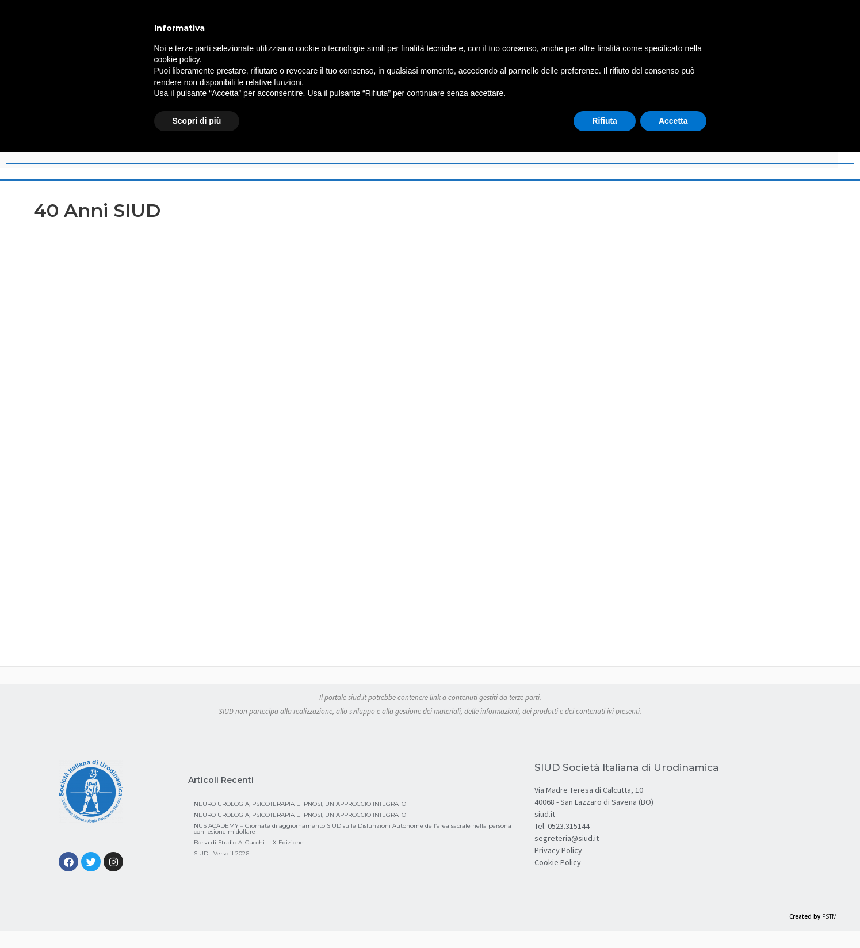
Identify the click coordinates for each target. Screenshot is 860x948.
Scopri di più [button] (197, 120)
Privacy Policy (558, 850)
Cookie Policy (557, 862)
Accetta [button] (673, 120)
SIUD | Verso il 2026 (221, 853)
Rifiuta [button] (604, 120)
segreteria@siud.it (566, 838)
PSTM (829, 916)
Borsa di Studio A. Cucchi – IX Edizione (249, 842)
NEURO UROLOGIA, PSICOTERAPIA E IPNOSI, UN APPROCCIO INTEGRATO (300, 804)
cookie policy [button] (177, 59)
